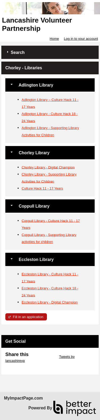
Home (54, 39)
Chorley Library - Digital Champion (48, 167)
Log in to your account (81, 39)
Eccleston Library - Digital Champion (50, 302)
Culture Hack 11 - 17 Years (42, 188)
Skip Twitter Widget (43, 357)
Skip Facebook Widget (22, 365)
